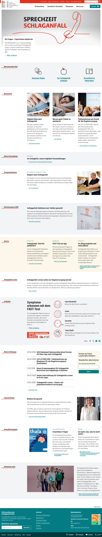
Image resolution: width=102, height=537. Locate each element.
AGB (24, 534)
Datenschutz (18, 534)
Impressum (10, 534)
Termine (38, 528)
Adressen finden (38, 78)
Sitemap (28, 534)
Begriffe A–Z (40, 518)
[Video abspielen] (50, 479)
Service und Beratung (43, 515)
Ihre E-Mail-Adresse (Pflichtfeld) (87, 363)
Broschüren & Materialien (89, 79)
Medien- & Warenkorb (43, 523)
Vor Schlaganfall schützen (63, 79)
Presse (38, 525)
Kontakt (4, 534)
